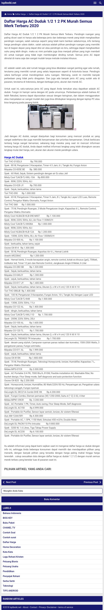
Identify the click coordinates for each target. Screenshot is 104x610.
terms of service (65, 607)
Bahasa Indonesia (12, 513)
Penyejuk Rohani (11, 576)
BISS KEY (7, 518)
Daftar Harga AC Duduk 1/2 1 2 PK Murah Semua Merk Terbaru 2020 (48, 23)
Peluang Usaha (10, 566)
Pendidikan (8, 571)
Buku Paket (8, 522)
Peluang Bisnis (10, 561)
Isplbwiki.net (8, 2)
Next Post (11, 482)
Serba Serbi (9, 581)
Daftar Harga (9, 542)
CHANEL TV (9, 527)
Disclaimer (52, 607)
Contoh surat (9, 537)
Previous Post (91, 482)
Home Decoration (12, 547)
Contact (33, 607)
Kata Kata (8, 552)
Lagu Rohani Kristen (13, 556)
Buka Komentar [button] (52, 499)
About (25, 607)
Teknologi (8, 585)
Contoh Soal (9, 532)
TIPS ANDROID (10, 590)
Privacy (42, 607)
